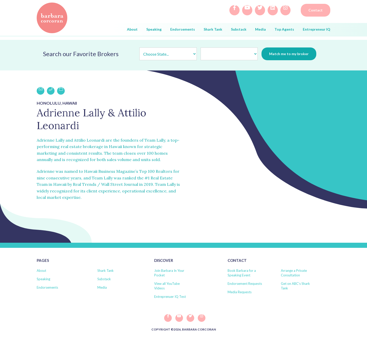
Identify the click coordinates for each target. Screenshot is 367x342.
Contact (315, 10)
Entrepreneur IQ (316, 29)
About (132, 29)
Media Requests (240, 292)
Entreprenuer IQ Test (170, 297)
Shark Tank (213, 29)
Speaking (154, 29)
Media (260, 29)
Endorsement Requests (245, 284)
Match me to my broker (289, 54)
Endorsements (182, 29)
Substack (238, 29)
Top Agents (284, 29)
